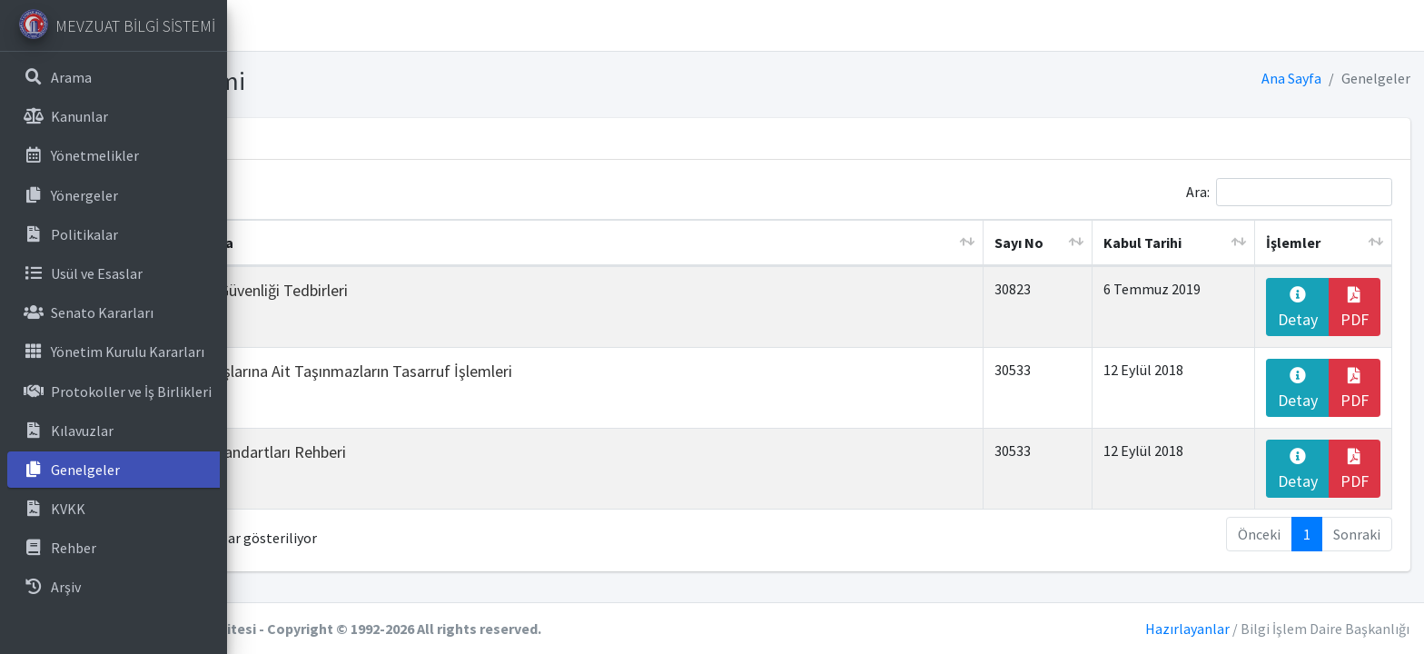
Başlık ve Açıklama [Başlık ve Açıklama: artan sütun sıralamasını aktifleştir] (394, 242)
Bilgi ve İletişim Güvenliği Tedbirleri (451, 290)
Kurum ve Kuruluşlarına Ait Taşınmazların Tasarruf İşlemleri (533, 371)
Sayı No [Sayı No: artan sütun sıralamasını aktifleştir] (1079, 242)
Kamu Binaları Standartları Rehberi (450, 451)
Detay (1308, 308)
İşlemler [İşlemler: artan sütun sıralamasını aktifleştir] (1307, 242)
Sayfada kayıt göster (350, 192)
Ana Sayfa (1291, 78)
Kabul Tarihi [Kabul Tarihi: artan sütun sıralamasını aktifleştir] (1184, 242)
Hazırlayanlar (1187, 628)
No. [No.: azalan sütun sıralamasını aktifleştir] (283, 242)
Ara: (1289, 192)
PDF (1357, 308)
